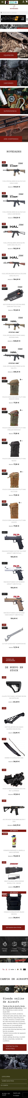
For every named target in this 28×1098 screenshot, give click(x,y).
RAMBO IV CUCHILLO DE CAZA (14, 758)
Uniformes (8, 83)
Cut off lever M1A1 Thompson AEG (14, 643)
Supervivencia (10, 111)
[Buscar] (14, 12)
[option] (14, 18)
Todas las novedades (10, 660)
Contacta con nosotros (12, 1047)
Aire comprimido (11, 139)
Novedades (14, 8)
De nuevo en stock (13, 927)
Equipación (9, 55)
